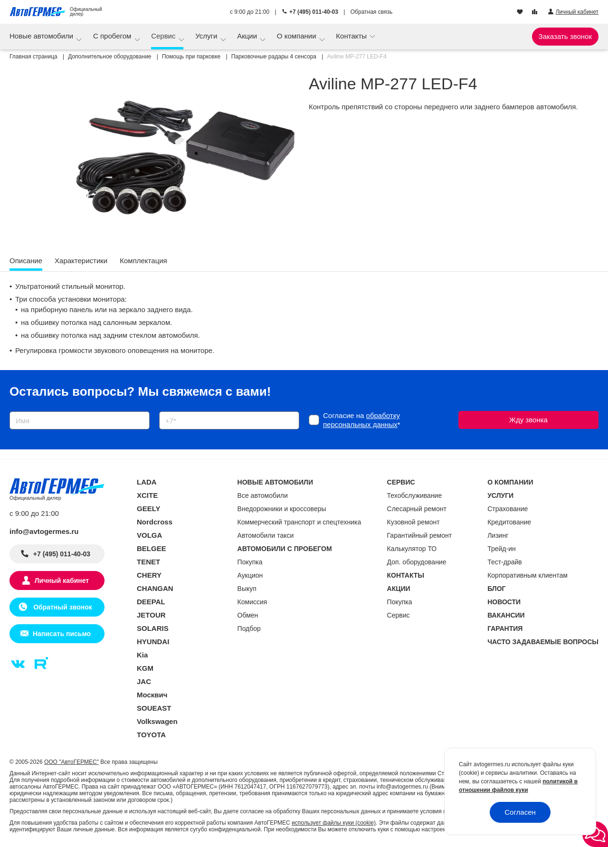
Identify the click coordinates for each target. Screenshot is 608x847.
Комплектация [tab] (143, 261)
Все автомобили (263, 495)
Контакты (352, 36)
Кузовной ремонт (413, 522)
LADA (147, 482)
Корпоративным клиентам (527, 575)
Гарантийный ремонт (419, 535)
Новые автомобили (42, 36)
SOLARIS (153, 628)
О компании (297, 36)
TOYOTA (151, 735)
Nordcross (154, 522)
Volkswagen (157, 721)
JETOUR (151, 615)
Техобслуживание (414, 495)
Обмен (248, 615)
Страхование (507, 509)
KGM (145, 668)
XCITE (147, 495)
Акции (248, 36)
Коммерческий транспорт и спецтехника (299, 522)
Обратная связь (371, 12)
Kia (142, 655)
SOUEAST (154, 708)
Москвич (152, 695)
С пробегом (113, 36)
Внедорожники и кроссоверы (282, 509)
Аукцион (250, 575)
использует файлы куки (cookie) (334, 822)
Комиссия (252, 602)
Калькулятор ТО (412, 548)
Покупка (250, 562)
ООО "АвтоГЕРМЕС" (71, 762)
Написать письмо (62, 634)
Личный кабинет (62, 580)
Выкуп (247, 588)
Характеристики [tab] (81, 261)
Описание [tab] (26, 261)
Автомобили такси (266, 535)
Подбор (249, 628)
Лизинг (497, 535)
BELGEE (151, 548)
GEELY (148, 508)
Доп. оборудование (416, 562)
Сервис (164, 36)
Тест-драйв (504, 562)
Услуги (207, 36)
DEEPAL (151, 602)
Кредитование (509, 522)
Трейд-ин (501, 548)
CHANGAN (155, 588)
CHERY (149, 575)
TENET (148, 562)
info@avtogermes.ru (44, 531)
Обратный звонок (61, 607)
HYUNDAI (153, 642)
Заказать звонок (565, 36)
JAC (144, 681)
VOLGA (149, 535)
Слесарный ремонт (416, 509)
